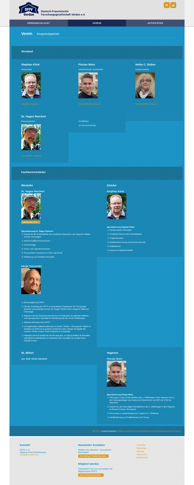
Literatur (135, 431)
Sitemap (140, 451)
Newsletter (141, 448)
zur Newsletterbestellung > (93, 456)
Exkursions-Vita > (31, 222)
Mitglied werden (124, 431)
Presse (178, 431)
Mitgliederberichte (148, 431)
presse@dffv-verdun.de (31, 156)
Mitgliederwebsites (165, 431)
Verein (97, 23)
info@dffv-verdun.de (29, 104)
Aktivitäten (155, 23)
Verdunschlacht (38, 23)
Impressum (142, 454)
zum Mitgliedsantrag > (90, 475)
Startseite (141, 445)
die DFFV (96, 431)
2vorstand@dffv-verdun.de (89, 104)
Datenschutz (142, 457)
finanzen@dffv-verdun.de (146, 104)
